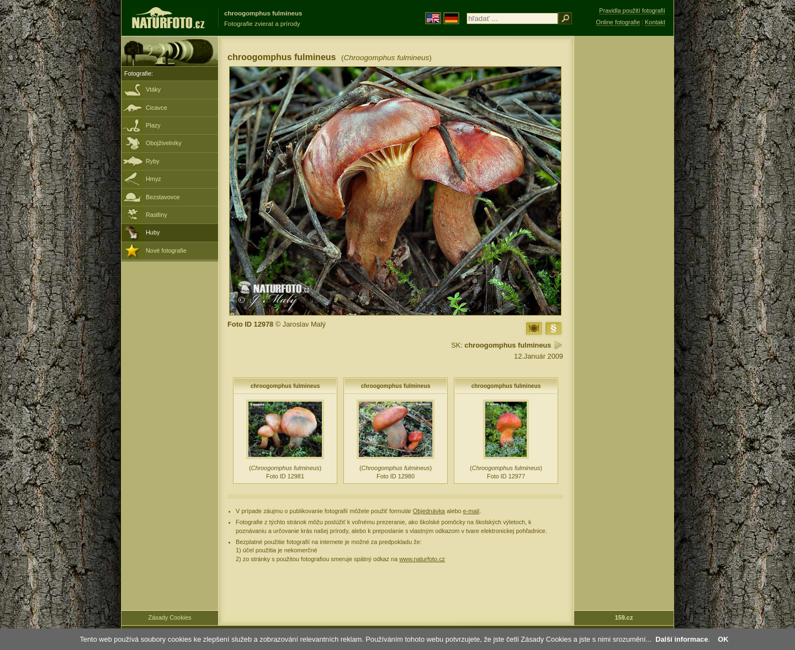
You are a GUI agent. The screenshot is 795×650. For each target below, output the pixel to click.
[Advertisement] (624, 212)
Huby (153, 232)
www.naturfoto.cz (422, 559)
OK (723, 639)
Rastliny (156, 214)
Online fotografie (618, 22)
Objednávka (429, 511)
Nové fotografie (166, 250)
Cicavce (156, 107)
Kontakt (655, 22)
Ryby (153, 161)
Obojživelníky (164, 143)
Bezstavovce (163, 197)
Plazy (153, 125)
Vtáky (153, 89)
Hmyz (153, 178)
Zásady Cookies (170, 617)
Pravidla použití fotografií (632, 10)
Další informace (681, 639)
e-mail (471, 511)
